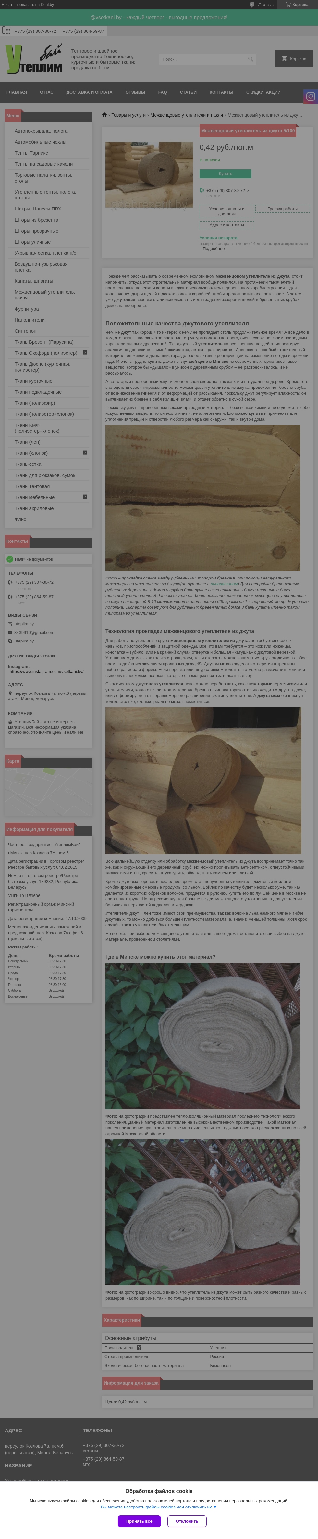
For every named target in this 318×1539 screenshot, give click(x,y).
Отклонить (187, 1521)
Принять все (139, 1521)
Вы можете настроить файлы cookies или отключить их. (157, 1507)
